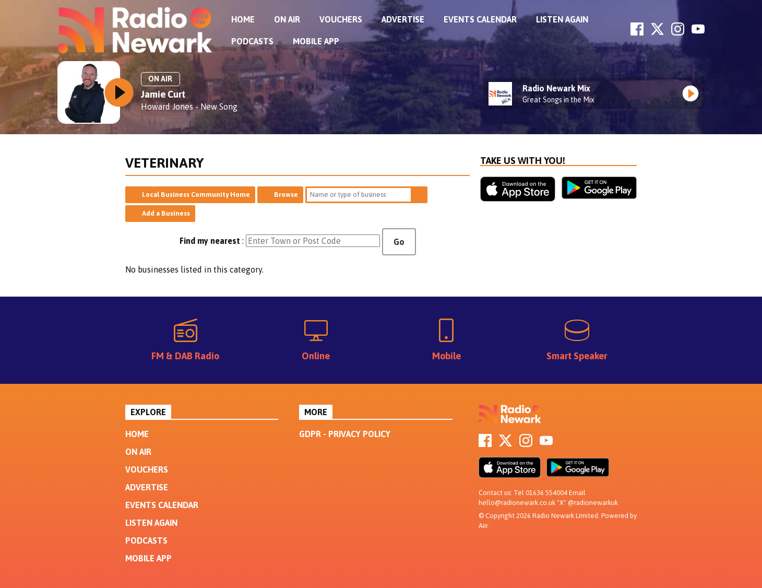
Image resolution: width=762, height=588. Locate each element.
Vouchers (340, 19)
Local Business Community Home (196, 194)
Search (419, 194)
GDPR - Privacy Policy (344, 434)
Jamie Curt (163, 94)
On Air (287, 19)
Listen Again (562, 19)
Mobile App (316, 41)
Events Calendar (480, 19)
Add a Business (166, 213)
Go (399, 241)
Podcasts (252, 41)
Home (243, 19)
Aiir (483, 526)
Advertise (403, 19)
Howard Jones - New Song (189, 106)
